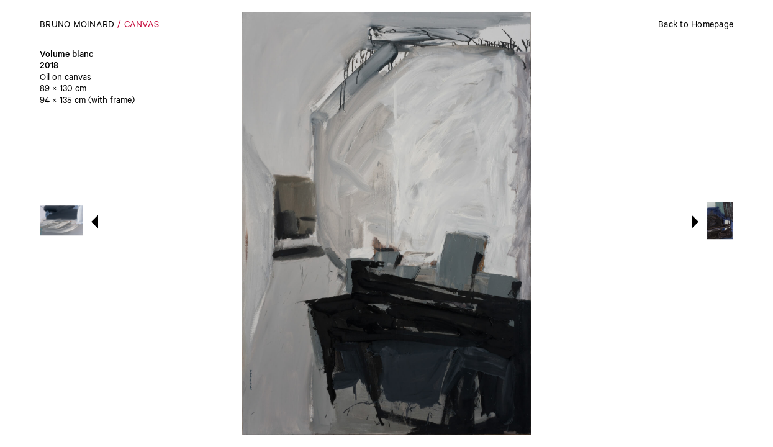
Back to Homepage (695, 26)
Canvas (142, 26)
